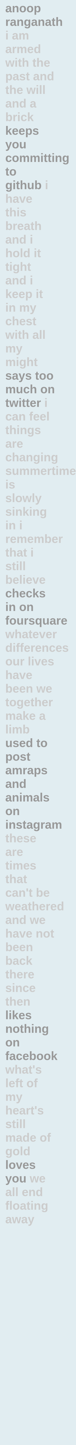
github (23, 185)
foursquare (36, 620)
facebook (31, 1056)
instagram (33, 824)
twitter (23, 402)
